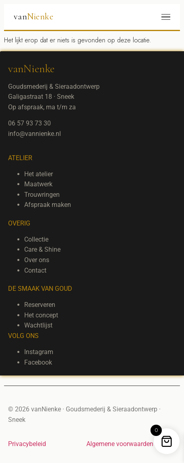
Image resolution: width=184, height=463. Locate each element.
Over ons (36, 260)
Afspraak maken (47, 205)
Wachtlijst (38, 325)
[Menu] (165, 17)
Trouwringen (42, 194)
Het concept (41, 315)
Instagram (38, 352)
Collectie (36, 239)
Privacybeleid (27, 444)
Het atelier (38, 174)
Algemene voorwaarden (119, 444)
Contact (35, 270)
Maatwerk (38, 184)
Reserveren (39, 305)
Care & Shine (42, 249)
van (33, 16)
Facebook (38, 362)
